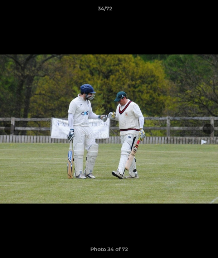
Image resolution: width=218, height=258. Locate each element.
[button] (192, 10)
